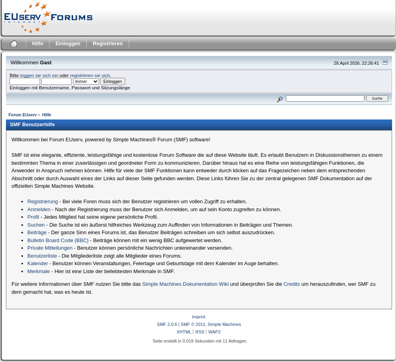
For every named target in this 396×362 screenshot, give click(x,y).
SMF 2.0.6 (167, 324)
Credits (292, 284)
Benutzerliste (42, 256)
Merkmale (38, 271)
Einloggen (67, 43)
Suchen (36, 225)
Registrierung (42, 201)
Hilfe (37, 43)
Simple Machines (224, 324)
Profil (33, 217)
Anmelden (39, 209)
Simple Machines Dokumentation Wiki (185, 284)
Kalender (37, 263)
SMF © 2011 (193, 324)
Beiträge (36, 232)
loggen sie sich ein (39, 75)
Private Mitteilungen (49, 248)
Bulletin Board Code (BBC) (58, 240)
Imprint (199, 316)
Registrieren (108, 43)
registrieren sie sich (90, 75)
